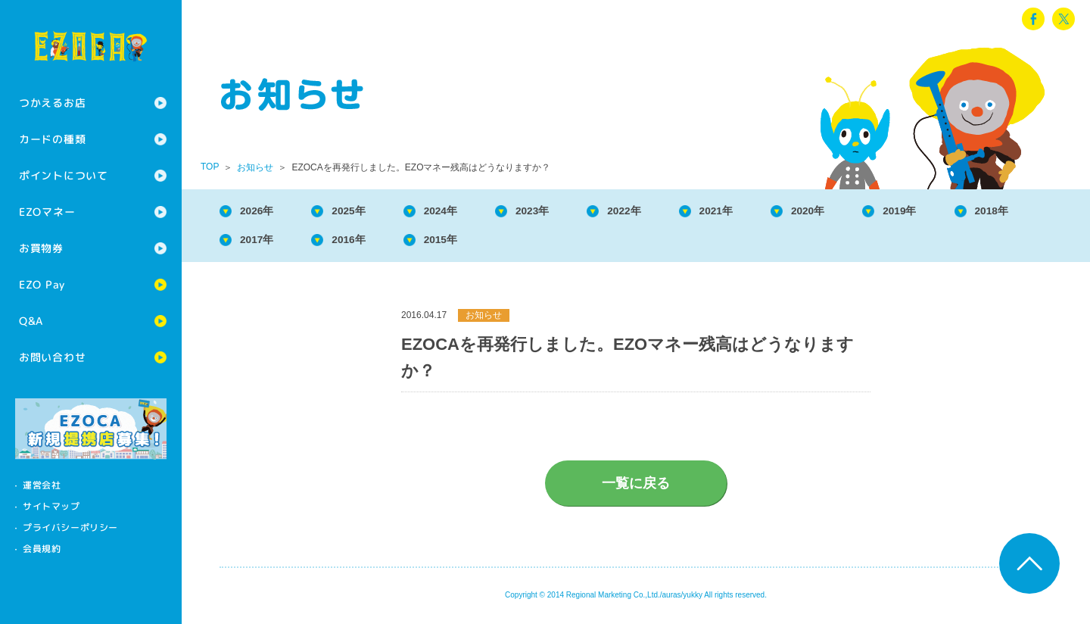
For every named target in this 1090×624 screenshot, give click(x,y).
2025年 (362, 211)
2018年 (262, 242)
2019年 (959, 211)
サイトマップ (51, 506)
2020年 (860, 211)
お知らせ (255, 167)
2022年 (660, 211)
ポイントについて (63, 175)
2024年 (461, 211)
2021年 (760, 211)
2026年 (262, 211)
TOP (210, 166)
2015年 (561, 242)
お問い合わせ (52, 357)
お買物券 (41, 248)
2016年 (461, 242)
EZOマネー (47, 211)
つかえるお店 (52, 102)
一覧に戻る (636, 487)
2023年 (561, 211)
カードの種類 (52, 139)
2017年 (362, 242)
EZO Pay (42, 284)
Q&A (31, 321)
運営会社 (42, 485)
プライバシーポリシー (70, 527)
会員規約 (42, 548)
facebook (1033, 19)
